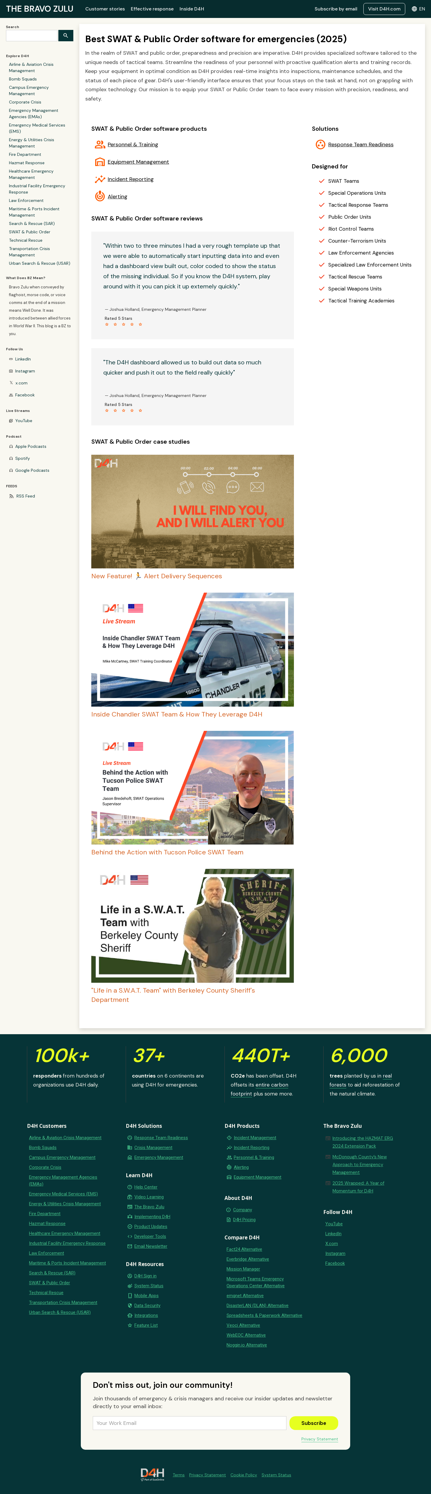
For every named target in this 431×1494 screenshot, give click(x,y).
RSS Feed (25, 496)
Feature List (146, 1325)
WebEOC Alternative (246, 1335)
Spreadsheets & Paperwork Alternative (264, 1315)
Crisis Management (153, 1147)
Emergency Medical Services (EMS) (37, 128)
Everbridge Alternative (248, 1259)
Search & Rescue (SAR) (32, 223)
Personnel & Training (133, 144)
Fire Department (25, 154)
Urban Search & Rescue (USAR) (39, 263)
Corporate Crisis (25, 102)
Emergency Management (158, 1157)
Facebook (25, 395)
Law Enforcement (26, 200)
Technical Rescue (26, 240)
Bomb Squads (23, 79)
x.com (22, 383)
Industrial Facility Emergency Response (37, 189)
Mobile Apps (146, 1295)
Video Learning (149, 1197)
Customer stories (105, 9)
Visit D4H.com (384, 9)
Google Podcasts (32, 470)
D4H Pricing (244, 1219)
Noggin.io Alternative (247, 1345)
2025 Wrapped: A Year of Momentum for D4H (358, 1187)
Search (12, 27)
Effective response (152, 9)
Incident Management (255, 1137)
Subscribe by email (336, 9)
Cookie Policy (243, 1475)
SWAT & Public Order (29, 232)
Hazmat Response (27, 162)
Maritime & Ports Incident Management (34, 212)
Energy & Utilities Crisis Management (31, 143)
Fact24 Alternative (244, 1249)
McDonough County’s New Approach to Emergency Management (360, 1164)
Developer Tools (150, 1236)
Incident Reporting (131, 179)
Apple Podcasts (30, 446)
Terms (179, 1475)
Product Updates (150, 1226)
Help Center (145, 1187)
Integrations (146, 1315)
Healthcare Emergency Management (31, 174)
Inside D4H (192, 9)
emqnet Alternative (245, 1295)
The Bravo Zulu (149, 1206)
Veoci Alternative (243, 1325)
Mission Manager (243, 1269)
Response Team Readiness (361, 144)
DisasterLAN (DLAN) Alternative (258, 1305)
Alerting (118, 197)
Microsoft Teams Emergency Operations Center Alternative (256, 1282)
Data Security (147, 1305)
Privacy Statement (319, 1439)
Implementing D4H (152, 1216)
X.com (331, 1243)
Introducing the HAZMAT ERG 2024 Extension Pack (363, 1142)
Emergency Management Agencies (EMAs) (33, 113)
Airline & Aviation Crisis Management (31, 67)
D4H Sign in (145, 1276)
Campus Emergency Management (29, 90)
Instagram (25, 371)
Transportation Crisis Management (29, 252)
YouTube (23, 420)
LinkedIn (23, 359)
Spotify (22, 458)
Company (242, 1209)
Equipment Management (138, 162)
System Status (148, 1285)
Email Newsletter (150, 1246)
